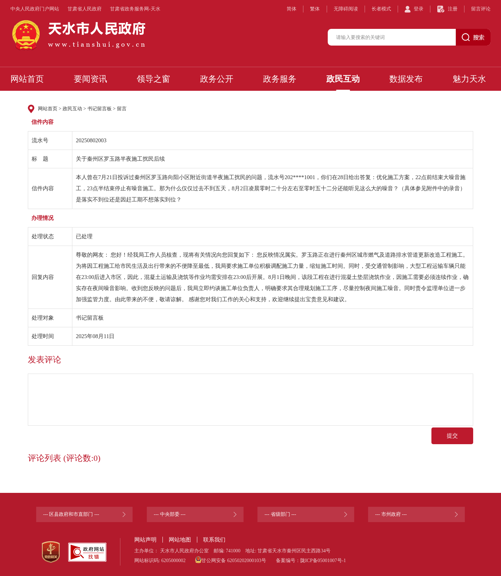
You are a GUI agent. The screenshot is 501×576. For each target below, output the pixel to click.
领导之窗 (153, 78)
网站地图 (180, 540)
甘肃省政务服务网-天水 (135, 8)
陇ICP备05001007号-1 (323, 560)
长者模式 (381, 8)
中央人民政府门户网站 (34, 8)
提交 (452, 436)
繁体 (315, 8)
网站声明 (145, 540)
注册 (453, 8)
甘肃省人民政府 (84, 8)
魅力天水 (469, 78)
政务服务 (279, 78)
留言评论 (481, 8)
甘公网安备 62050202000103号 (230, 559)
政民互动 (343, 78)
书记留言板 (99, 108)
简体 (291, 8)
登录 (418, 8)
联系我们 (214, 540)
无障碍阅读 (346, 8)
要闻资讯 (90, 78)
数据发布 (406, 78)
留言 (122, 108)
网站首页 (27, 78)
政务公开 (216, 78)
